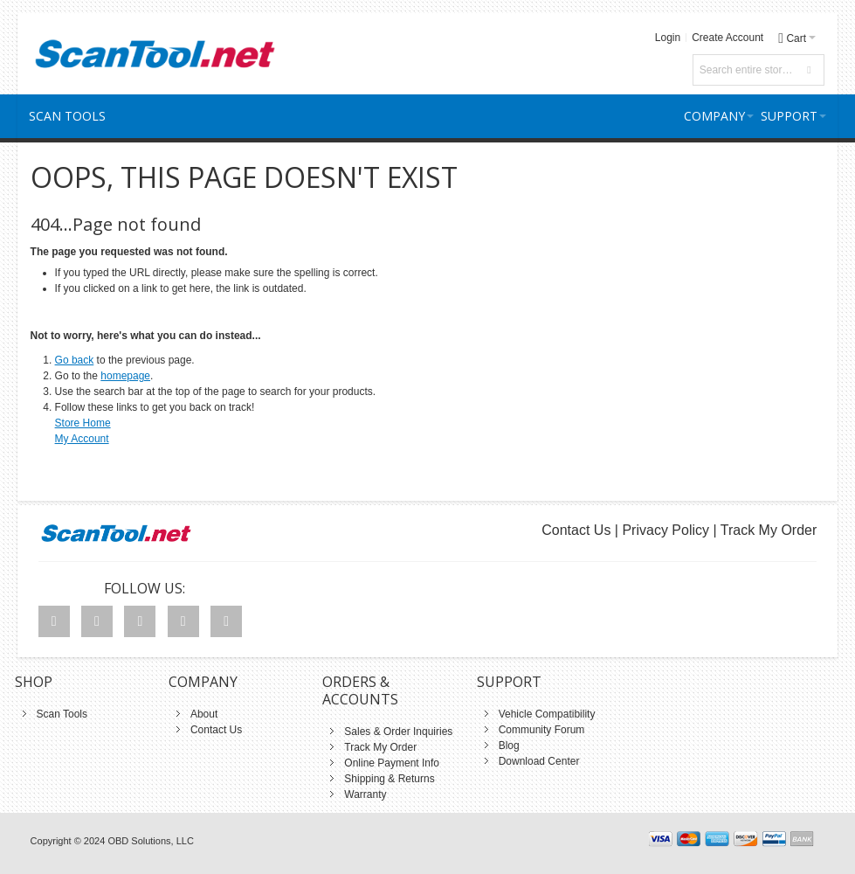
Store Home (83, 423)
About (203, 714)
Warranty (365, 794)
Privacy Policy (665, 530)
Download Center (539, 761)
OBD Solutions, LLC (150, 841)
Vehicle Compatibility (547, 714)
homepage (125, 376)
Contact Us (575, 530)
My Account (82, 439)
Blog (509, 745)
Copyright (51, 841)
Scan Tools (62, 714)
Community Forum (542, 730)
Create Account (727, 37)
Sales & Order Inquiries (398, 731)
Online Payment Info (391, 763)
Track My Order (769, 530)
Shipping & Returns (389, 779)
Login (667, 37)
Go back (74, 360)
